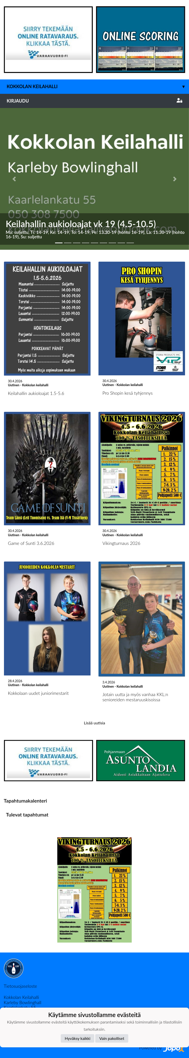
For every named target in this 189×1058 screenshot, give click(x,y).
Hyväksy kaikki (77, 1038)
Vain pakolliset (111, 1038)
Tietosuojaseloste (20, 986)
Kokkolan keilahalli (98, 86)
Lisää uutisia (94, 722)
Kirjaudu (94, 101)
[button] (14, 179)
